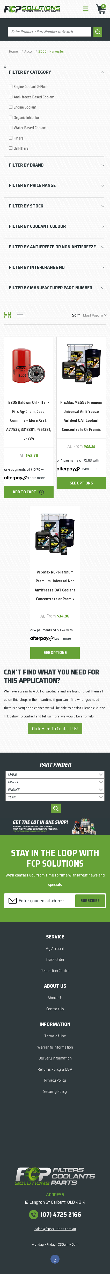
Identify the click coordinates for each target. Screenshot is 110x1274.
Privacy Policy (55, 1080)
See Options (81, 483)
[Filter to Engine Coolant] (56, 107)
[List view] (21, 315)
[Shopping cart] (99, 9)
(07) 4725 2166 (61, 1214)
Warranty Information (55, 1047)
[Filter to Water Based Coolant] (56, 128)
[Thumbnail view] (7, 315)
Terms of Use (55, 1036)
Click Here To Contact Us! (55, 728)
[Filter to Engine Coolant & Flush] (56, 87)
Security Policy (55, 1091)
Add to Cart (29, 492)
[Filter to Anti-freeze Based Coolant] (56, 97)
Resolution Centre (55, 971)
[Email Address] (40, 900)
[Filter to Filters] (56, 138)
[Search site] (97, 32)
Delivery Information (55, 1058)
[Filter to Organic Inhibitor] (56, 118)
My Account (55, 948)
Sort (76, 315)
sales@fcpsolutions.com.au (55, 1229)
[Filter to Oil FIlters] (56, 149)
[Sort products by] (94, 315)
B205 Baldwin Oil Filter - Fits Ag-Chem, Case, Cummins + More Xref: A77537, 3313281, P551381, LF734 (28, 420)
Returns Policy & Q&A (55, 1069)
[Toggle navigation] (86, 9)
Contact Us (55, 1009)
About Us (55, 998)
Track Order (55, 959)
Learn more (36, 478)
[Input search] (49, 32)
